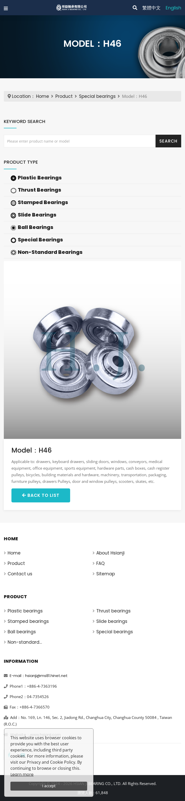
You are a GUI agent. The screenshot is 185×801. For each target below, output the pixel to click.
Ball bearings (22, 632)
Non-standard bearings (23, 642)
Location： (23, 96)
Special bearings (97, 96)
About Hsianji (110, 553)
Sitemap (105, 574)
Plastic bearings (25, 611)
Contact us (20, 574)
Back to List (40, 495)
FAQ (100, 563)
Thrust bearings (113, 611)
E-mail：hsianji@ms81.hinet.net (39, 675)
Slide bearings (111, 621)
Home (42, 96)
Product (64, 96)
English (173, 8)
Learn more (22, 774)
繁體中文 (151, 8)
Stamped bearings (28, 621)
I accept (48, 785)
